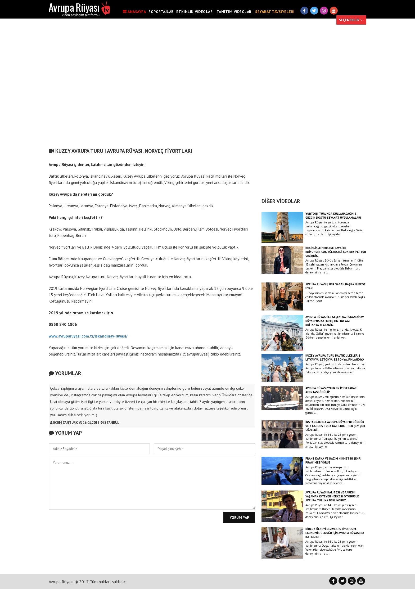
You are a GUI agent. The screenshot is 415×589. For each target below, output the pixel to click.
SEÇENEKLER (350, 19)
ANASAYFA (134, 11)
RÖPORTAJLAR (161, 11)
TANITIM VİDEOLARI (234, 11)
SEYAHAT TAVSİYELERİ (275, 11)
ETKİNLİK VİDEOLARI (195, 11)
